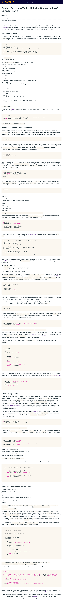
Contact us (51, 2)
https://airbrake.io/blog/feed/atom (14, 405)
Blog (26, 2)
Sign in (57, 2)
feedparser (35, 411)
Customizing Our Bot (6, 23)
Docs (22, 2)
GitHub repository (32, 234)
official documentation (47, 336)
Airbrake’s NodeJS (37, 596)
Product (18, 2)
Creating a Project (5, 18)
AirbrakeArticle (49, 592)
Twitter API (33, 334)
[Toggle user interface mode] (61, 2)
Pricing (31, 2)
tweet (55, 375)
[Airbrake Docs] (8, 2)
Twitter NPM (56, 276)
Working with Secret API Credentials (9, 20)
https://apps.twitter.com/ (11, 261)
